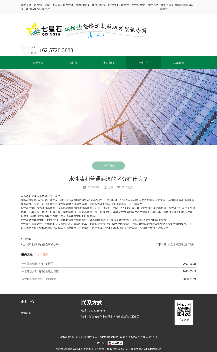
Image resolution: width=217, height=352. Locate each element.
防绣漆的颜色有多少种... (46, 244)
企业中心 (27, 302)
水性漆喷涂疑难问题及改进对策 (40, 271)
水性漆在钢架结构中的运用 (37, 263)
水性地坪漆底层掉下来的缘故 (39, 279)
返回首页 (167, 4)
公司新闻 (108, 166)
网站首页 (38, 62)
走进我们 (108, 62)
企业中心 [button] (143, 62)
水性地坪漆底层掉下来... (182, 244)
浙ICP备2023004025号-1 (142, 336)
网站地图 (181, 4)
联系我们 (178, 62)
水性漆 (73, 62)
